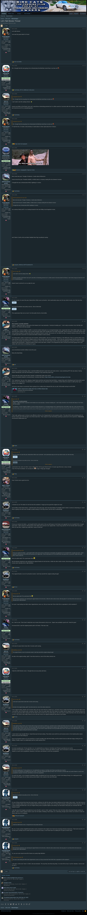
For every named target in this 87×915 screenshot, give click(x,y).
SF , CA (8, 334)
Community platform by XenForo (44, 913)
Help (83, 911)
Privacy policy (78, 911)
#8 (84, 268)
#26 (84, 745)
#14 (84, 449)
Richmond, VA (7, 189)
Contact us (63, 911)
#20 (84, 590)
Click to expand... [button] (48, 411)
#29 (84, 819)
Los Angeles (8, 804)
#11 (84, 347)
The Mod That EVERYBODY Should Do (13, 892)
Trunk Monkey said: (17, 857)
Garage (19, 13)
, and (21, 143)
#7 (84, 194)
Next (6, 25)
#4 (84, 118)
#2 (84, 65)
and (18, 61)
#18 (84, 547)
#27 (84, 765)
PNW (9, 312)
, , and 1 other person (24, 90)
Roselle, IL (8, 108)
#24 (84, 696)
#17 (84, 521)
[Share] (83, 29)
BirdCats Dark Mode (6, 911)
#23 (84, 668)
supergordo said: (16, 96)
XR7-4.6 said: (16, 271)
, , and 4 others (25, 170)
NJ (9, 490)
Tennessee (8, 165)
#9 (84, 297)
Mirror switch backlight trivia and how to (13, 877)
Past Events (6, 900)
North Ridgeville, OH (6, 537)
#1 (84, 28)
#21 (84, 619)
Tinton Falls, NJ (7, 516)
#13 (84, 396)
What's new (11, 13)
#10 (84, 321)
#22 (84, 643)
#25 (84, 720)
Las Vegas (8, 83)
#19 (84, 571)
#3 (84, 93)
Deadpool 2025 (7, 882)
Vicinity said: (15, 452)
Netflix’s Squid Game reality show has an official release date (33, 388)
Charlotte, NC (7, 44)
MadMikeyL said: (16, 650)
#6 (84, 173)
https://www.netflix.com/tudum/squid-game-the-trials (57, 377)
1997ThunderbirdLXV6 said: (19, 197)
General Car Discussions (9, 890)
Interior (5, 880)
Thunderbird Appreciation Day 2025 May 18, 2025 (16, 897)
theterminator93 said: (17, 550)
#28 (84, 789)
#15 (84, 477)
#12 (84, 368)
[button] (15, 13)
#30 (84, 842)
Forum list (3, 16)
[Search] (83, 13)
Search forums (9, 16)
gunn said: (15, 399)
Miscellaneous (7, 885)
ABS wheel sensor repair (10, 887)
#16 (84, 502)
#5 (84, 147)
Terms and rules (70, 911)
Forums (4, 13)
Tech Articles (27, 13)
